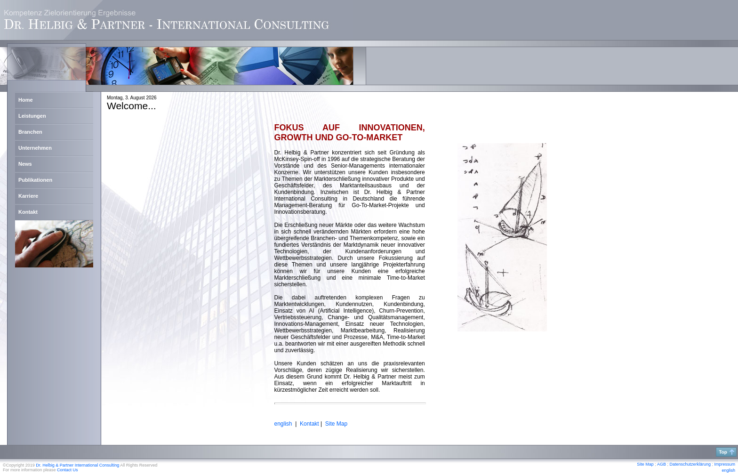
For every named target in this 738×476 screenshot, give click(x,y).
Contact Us (67, 470)
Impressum (724, 464)
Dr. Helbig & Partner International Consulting (77, 465)
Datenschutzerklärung (690, 464)
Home (25, 100)
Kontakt (28, 212)
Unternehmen (35, 148)
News (25, 164)
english (728, 470)
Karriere (28, 196)
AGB (661, 464)
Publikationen (35, 180)
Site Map (336, 423)
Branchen (30, 132)
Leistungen (32, 116)
